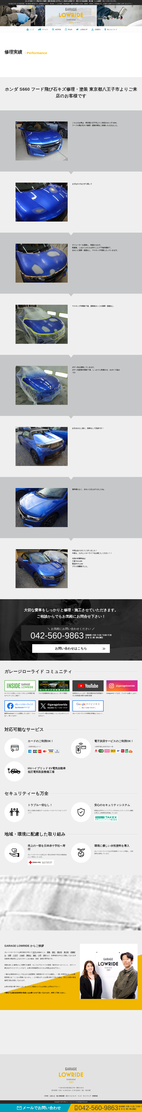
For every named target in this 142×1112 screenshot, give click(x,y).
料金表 (68, 29)
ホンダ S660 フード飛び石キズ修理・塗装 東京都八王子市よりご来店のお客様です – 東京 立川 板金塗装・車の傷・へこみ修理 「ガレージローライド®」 (71, 1)
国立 (53, 952)
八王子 (15, 955)
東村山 (28, 955)
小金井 (22, 955)
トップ (30, 29)
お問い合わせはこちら (71, 648)
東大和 (66, 952)
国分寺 (59, 952)
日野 (9, 955)
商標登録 (95, 1096)
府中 (44, 955)
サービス (43, 29)
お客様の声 (81, 29)
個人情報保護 (60, 1096)
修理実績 (56, 29)
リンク (80, 1096)
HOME (46, 1096)
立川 (34, 952)
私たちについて (111, 29)
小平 (39, 955)
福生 (34, 955)
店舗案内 (96, 29)
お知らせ (52, 1096)
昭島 (48, 952)
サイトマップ (87, 1096)
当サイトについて (71, 1096)
